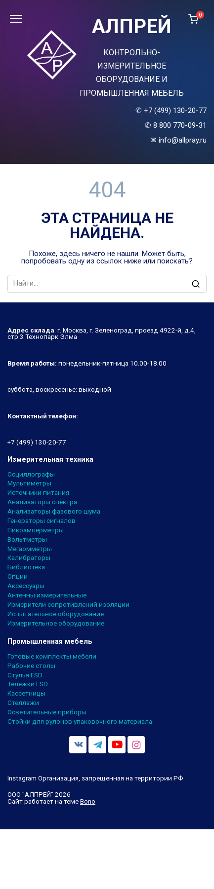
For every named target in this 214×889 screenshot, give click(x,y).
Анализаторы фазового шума (53, 511)
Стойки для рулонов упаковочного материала (79, 721)
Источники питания (38, 492)
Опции (17, 576)
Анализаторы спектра (42, 502)
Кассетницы (26, 693)
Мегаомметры (29, 549)
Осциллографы (31, 474)
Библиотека (26, 567)
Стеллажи (23, 703)
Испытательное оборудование (55, 614)
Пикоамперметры (35, 530)
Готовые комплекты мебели (51, 656)
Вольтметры (27, 539)
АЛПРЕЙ (131, 26)
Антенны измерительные (46, 595)
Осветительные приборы (46, 712)
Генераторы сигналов (41, 521)
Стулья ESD (25, 675)
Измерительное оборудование (55, 623)
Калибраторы (28, 558)
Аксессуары (25, 586)
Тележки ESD (27, 684)
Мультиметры (29, 483)
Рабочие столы (31, 666)
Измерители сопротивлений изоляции (68, 604)
